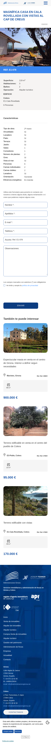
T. (10, 679)
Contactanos (16, 712)
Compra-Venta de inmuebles (15, 634)
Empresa (7, 651)
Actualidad (7, 655)
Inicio (5, 617)
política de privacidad (30, 285)
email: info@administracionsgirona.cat (16, 684)
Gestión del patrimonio (12, 643)
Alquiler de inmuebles (12, 626)
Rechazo (18, 731)
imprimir (45, 24)
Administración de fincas (13, 647)
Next (48, 47)
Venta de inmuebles (11, 621)
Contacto (7, 660)
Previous (2, 47)
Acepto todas (8, 731)
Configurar (25, 737)
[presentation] (20, 294)
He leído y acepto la (22, 285)
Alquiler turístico (9, 630)
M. (9, 681)
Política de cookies (8, 741)
